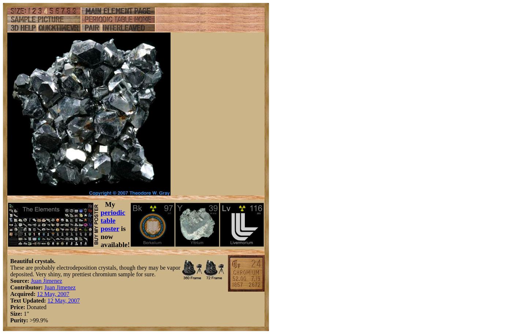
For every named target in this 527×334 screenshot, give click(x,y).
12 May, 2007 (53, 294)
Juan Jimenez (46, 281)
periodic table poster (113, 220)
